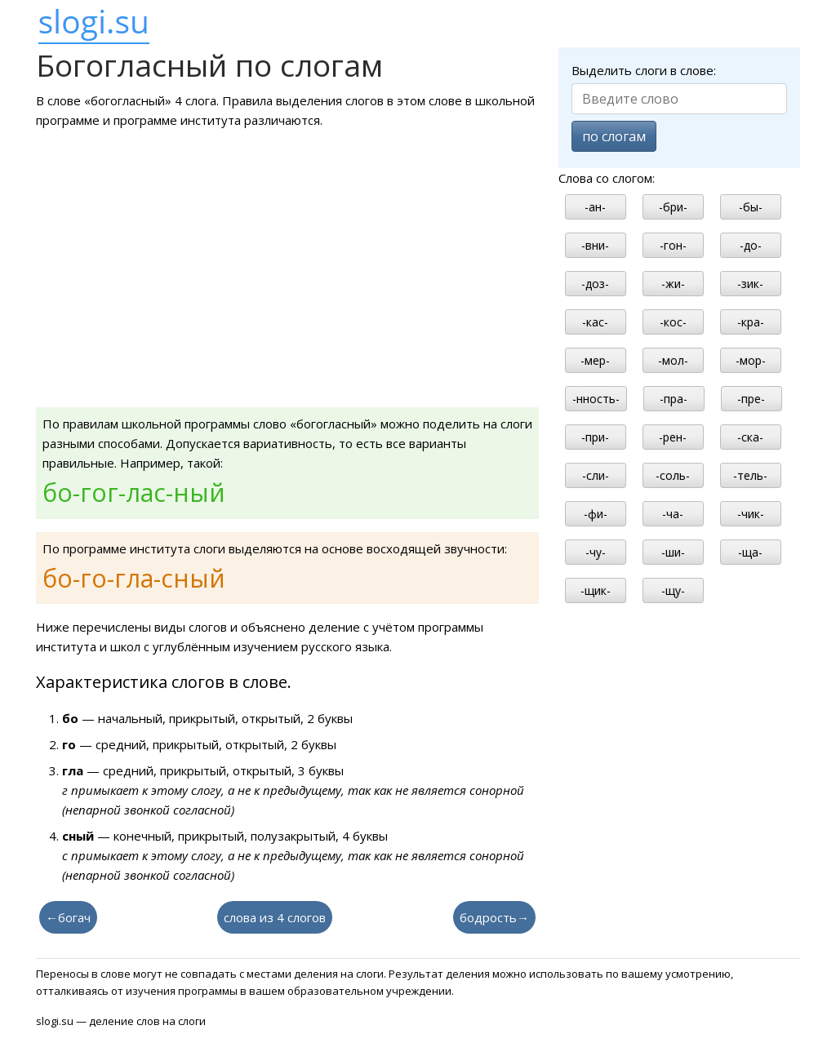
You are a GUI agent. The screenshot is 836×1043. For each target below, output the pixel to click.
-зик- (750, 283)
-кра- (750, 322)
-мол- (673, 360)
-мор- (751, 360)
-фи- (595, 514)
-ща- (750, 552)
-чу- (595, 552)
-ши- (673, 552)
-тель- (750, 475)
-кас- (595, 322)
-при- (595, 437)
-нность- (596, 398)
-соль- (673, 475)
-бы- (751, 207)
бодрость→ (494, 917)
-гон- (673, 245)
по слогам (614, 136)
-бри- (673, 207)
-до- (751, 245)
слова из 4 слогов (275, 917)
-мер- (595, 360)
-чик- (750, 514)
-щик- (595, 590)
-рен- (673, 437)
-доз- (595, 283)
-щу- (673, 590)
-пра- (673, 398)
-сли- (595, 475)
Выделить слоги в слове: (643, 70)
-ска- (750, 437)
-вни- (595, 245)
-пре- (751, 398)
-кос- (673, 322)
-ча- (672, 514)
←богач (68, 917)
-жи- (673, 283)
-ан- (595, 207)
